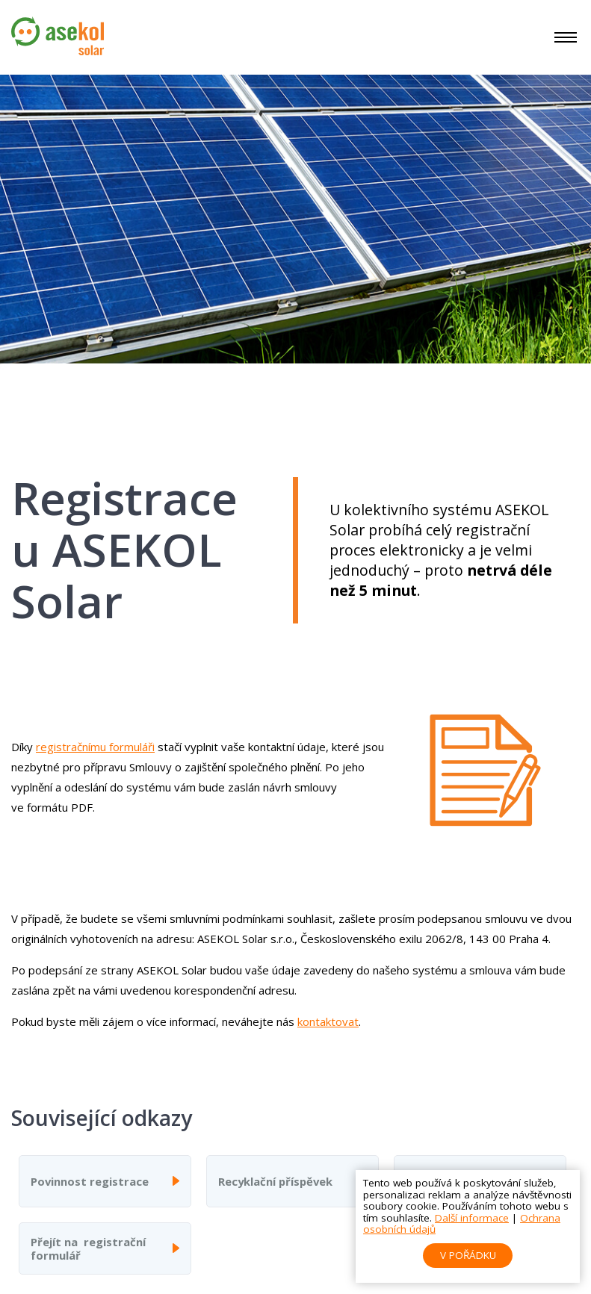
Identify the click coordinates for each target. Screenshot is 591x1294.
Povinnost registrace (90, 1181)
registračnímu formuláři (95, 746)
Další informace (472, 1218)
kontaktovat (328, 1021)
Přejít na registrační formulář (88, 1248)
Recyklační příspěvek (275, 1181)
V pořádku (468, 1255)
